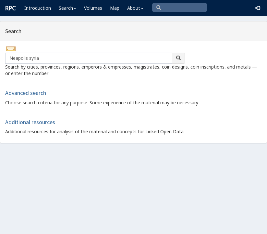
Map (114, 8)
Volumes (93, 8)
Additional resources (30, 122)
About (135, 8)
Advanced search (25, 93)
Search (67, 8)
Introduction (37, 8)
